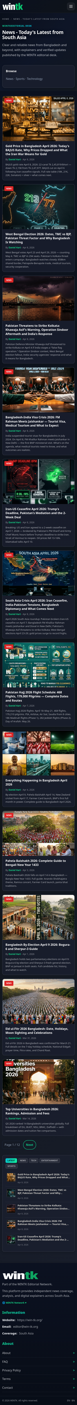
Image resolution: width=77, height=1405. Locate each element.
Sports (20, 79)
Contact (7, 1388)
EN (68, 1400)
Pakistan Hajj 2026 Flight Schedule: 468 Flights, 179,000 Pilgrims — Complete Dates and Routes (37, 696)
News (9, 79)
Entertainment (49, 1161)
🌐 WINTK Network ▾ (14, 1302)
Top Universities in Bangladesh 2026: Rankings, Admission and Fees (32, 1111)
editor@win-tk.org (25, 1327)
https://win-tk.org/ (29, 1320)
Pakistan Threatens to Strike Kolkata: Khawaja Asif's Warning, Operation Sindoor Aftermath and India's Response (37, 330)
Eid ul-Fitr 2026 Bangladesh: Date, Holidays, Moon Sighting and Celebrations (37, 1031)
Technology (35, 79)
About (6, 1353)
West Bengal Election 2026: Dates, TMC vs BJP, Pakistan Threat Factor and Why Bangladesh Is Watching (38, 238)
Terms (6, 1379)
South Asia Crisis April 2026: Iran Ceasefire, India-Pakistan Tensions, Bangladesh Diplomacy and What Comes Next (37, 605)
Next (29, 1145)
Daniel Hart (15, 159)
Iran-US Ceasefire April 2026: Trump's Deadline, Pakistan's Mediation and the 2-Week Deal (36, 513)
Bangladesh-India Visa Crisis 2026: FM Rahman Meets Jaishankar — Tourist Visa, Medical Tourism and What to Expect (36, 421)
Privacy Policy (11, 1370)
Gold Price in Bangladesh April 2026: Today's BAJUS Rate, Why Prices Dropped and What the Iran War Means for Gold (37, 150)
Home (5, 19)
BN (73, 1400)
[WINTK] (12, 6)
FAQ (5, 1362)
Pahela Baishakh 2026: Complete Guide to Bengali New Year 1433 (36, 863)
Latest (11, 1161)
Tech (33, 1161)
